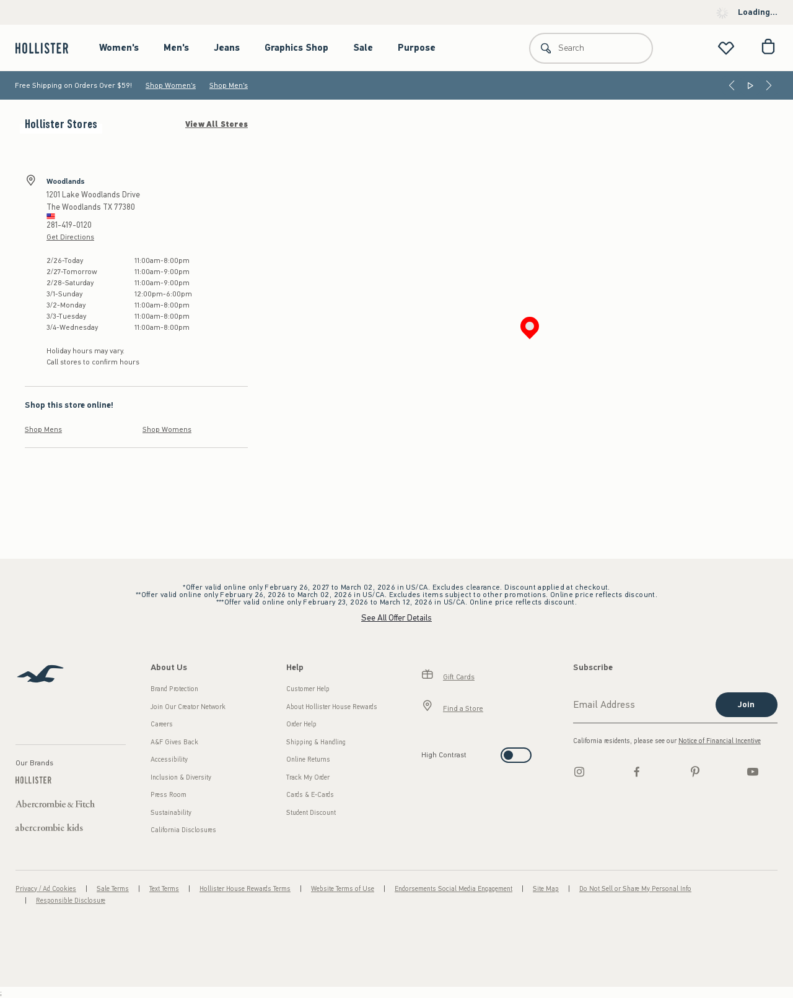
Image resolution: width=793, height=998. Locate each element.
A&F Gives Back (174, 742)
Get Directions (70, 237)
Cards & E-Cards (310, 794)
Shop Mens (43, 429)
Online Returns (308, 759)
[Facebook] (637, 771)
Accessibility (169, 759)
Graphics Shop (296, 47)
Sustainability (171, 812)
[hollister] (48, 48)
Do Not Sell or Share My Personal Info (635, 888)
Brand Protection (174, 689)
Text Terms (164, 888)
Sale (363, 47)
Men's (176, 47)
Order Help (301, 724)
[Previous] (731, 85)
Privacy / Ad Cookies (45, 888)
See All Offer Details (396, 618)
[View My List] (726, 48)
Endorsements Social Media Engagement (453, 888)
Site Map (546, 888)
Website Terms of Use (342, 888)
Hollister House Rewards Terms (245, 888)
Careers (162, 724)
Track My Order (308, 777)
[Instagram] (579, 771)
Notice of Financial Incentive (719, 741)
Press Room (168, 794)
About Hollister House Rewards (331, 707)
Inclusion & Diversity (181, 777)
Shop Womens (166, 429)
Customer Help (308, 689)
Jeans (227, 47)
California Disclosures (183, 830)
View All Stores (216, 124)
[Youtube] (753, 771)
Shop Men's (228, 85)
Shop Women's (171, 85)
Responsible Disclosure (70, 900)
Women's (119, 47)
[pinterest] (695, 771)
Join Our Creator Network (188, 707)
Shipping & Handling (316, 742)
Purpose (417, 47)
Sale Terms (113, 888)
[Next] (769, 85)
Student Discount (311, 812)
